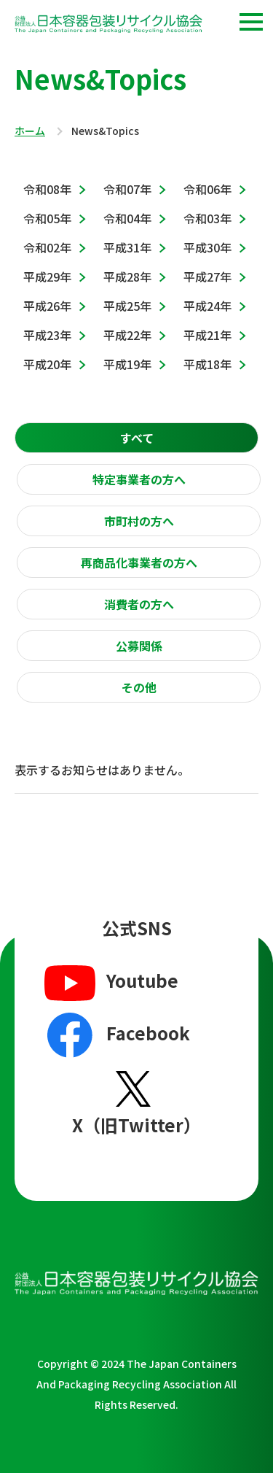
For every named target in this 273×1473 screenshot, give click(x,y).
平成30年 (207, 247)
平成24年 (207, 305)
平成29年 (47, 276)
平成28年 (127, 276)
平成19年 (127, 364)
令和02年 (47, 247)
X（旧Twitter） (136, 1103)
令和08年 (47, 189)
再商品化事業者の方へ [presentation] (139, 562)
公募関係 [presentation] (139, 645)
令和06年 (207, 189)
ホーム (30, 131)
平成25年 (127, 305)
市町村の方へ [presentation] (139, 521)
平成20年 (47, 364)
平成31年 (127, 247)
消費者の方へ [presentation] (139, 604)
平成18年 (207, 364)
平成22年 (127, 335)
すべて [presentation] (137, 437)
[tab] (136, 437)
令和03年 (207, 218)
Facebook (115, 1035)
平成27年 (207, 276)
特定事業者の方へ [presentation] (139, 479)
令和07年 (127, 189)
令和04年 (127, 218)
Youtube (109, 982)
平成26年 (47, 305)
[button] (251, 22)
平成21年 (207, 335)
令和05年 (47, 218)
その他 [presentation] (139, 687)
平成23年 (47, 335)
